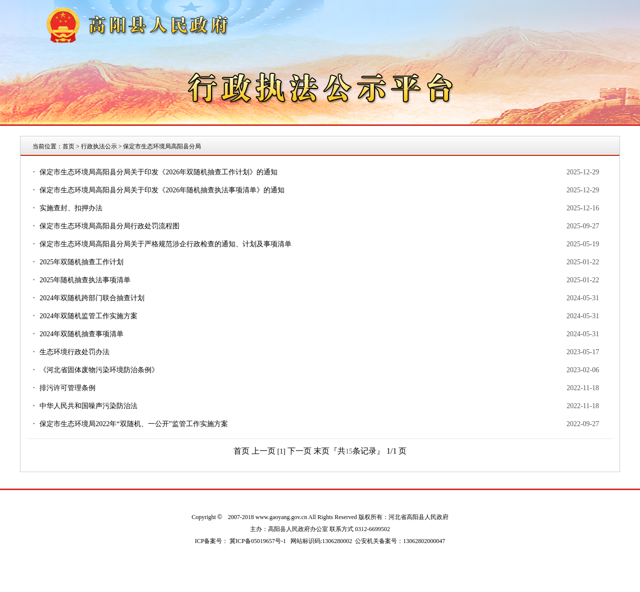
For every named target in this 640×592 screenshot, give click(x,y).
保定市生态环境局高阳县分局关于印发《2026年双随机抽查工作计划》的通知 (159, 172)
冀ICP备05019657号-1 (258, 541)
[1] (282, 451)
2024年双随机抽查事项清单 (82, 334)
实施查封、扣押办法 (71, 208)
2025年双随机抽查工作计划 (82, 262)
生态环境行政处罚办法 (75, 352)
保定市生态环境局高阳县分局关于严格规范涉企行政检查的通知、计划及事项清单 (166, 244)
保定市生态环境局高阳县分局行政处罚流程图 (110, 226)
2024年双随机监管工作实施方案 (89, 316)
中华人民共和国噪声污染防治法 (89, 406)
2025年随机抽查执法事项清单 (85, 280)
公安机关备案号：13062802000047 (400, 541)
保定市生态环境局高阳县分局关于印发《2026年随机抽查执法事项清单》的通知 (162, 190)
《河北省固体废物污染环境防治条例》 (99, 370)
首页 (68, 146)
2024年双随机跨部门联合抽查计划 (92, 298)
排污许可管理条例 (68, 388)
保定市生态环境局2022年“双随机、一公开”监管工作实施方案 (134, 424)
